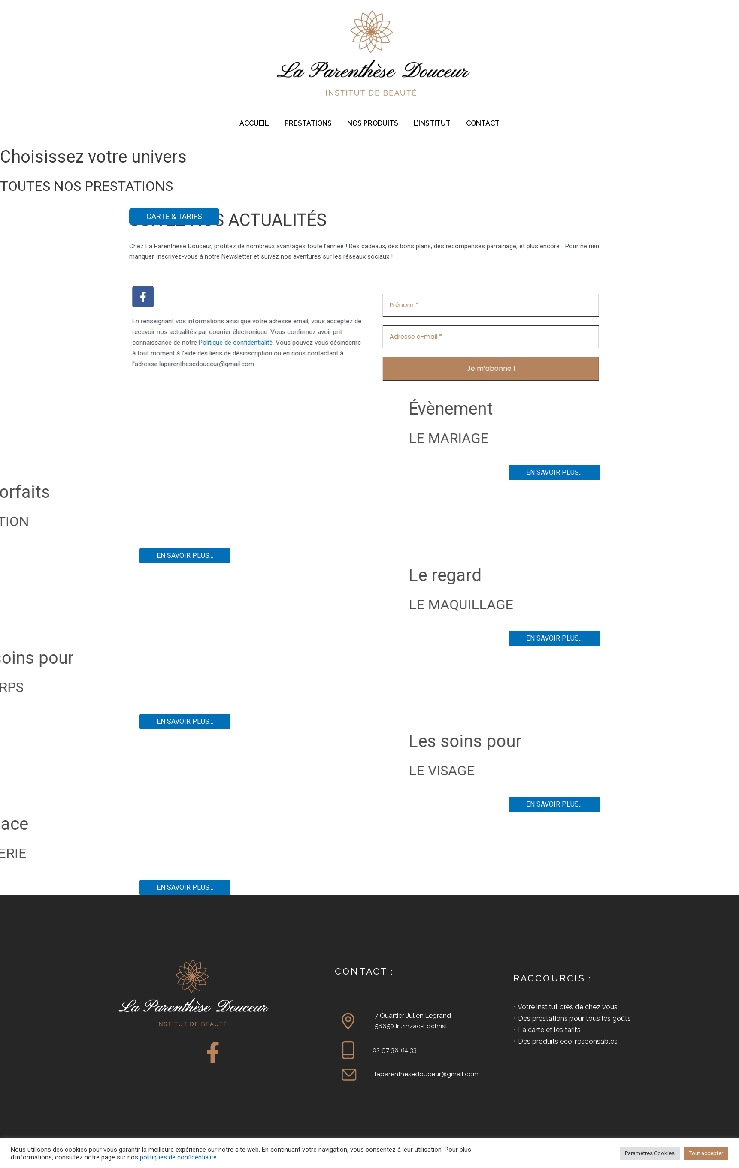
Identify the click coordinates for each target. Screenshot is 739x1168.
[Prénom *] (538, 305)
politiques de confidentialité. (179, 1157)
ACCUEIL (258, 123)
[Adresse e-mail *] (538, 336)
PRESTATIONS (309, 123)
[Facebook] (213, 1052)
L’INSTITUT (430, 123)
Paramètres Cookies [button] (650, 1153)
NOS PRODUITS (372, 123)
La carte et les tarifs (549, 1029)
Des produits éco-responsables (568, 1041)
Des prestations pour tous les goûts (574, 1018)
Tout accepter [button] (706, 1153)
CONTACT (479, 123)
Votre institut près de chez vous (568, 1006)
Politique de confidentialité (188, 342)
